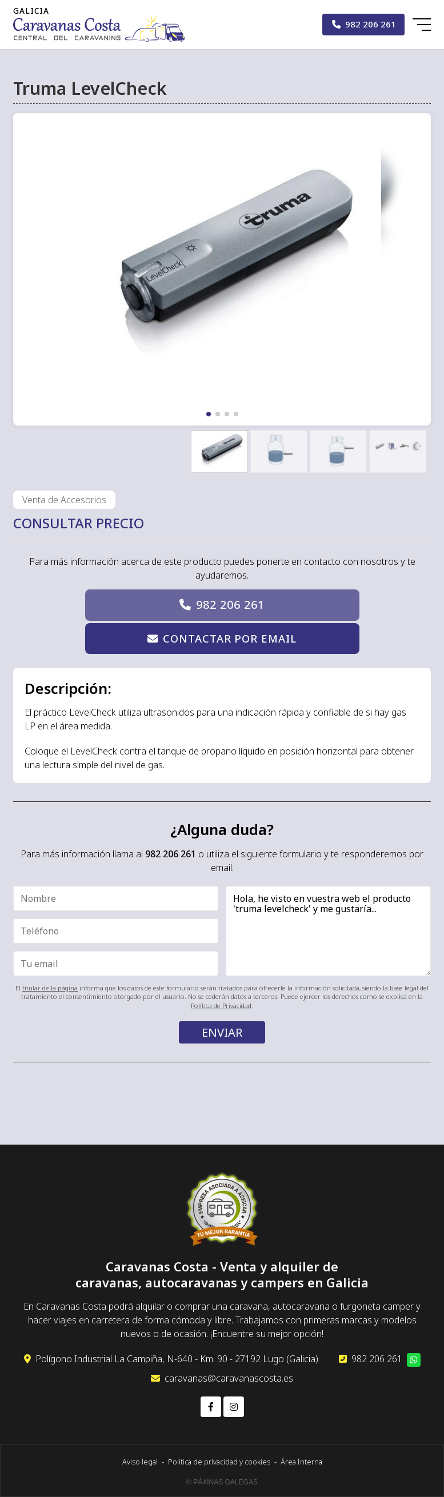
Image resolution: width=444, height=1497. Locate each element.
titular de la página (50, 988)
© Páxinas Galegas (222, 1482)
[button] (208, 414)
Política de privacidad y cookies (219, 1461)
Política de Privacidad (221, 1005)
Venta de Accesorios (64, 499)
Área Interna (301, 1461)
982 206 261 (230, 604)
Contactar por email (229, 638)
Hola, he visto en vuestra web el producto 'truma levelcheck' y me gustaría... (328, 931)
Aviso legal (140, 1461)
